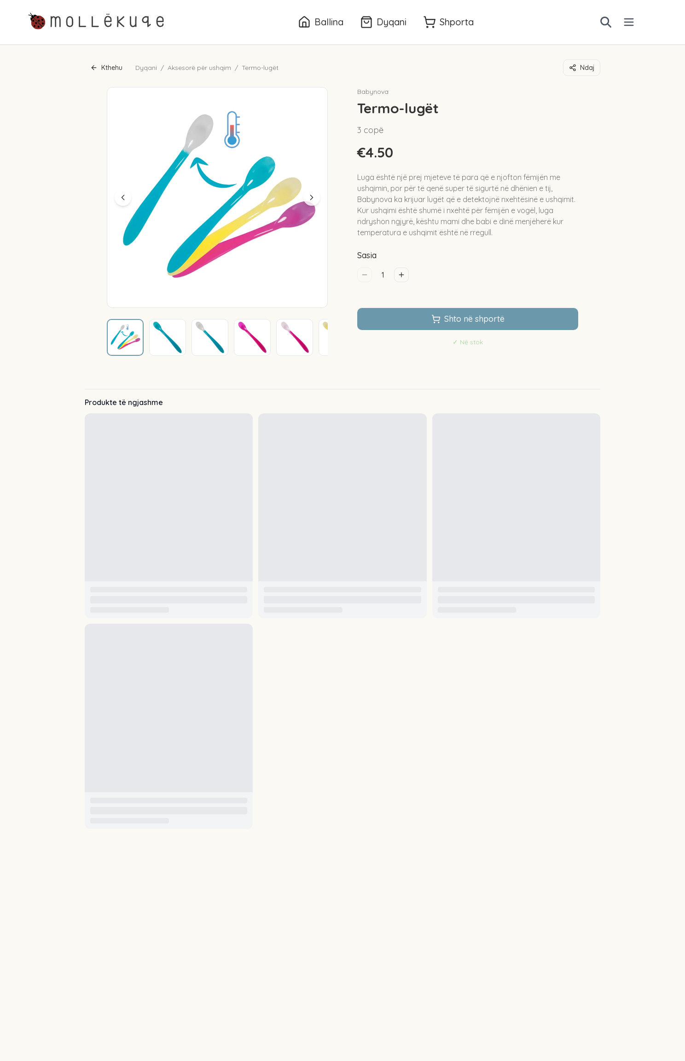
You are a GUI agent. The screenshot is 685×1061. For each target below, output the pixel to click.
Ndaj (581, 68)
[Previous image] (123, 197)
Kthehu (106, 68)
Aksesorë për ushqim (199, 68)
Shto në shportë (468, 318)
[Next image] (311, 197)
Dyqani (146, 68)
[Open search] (606, 22)
